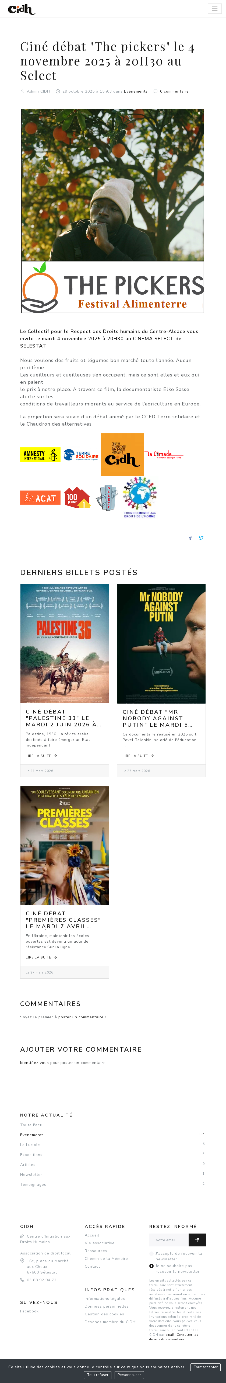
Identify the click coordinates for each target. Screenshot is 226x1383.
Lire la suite (42, 755)
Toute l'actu (32, 1125)
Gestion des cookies (104, 1314)
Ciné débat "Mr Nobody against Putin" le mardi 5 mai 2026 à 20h (155, 721)
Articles (113, 1164)
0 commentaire (174, 91)
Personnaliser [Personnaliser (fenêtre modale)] (129, 1374)
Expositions (113, 1154)
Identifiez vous (34, 1062)
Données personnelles (107, 1306)
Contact (92, 1266)
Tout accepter (205, 1367)
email (170, 1335)
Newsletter (113, 1174)
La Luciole (113, 1144)
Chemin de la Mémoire (106, 1258)
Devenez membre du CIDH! (111, 1322)
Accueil (92, 1235)
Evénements (136, 91)
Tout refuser (97, 1374)
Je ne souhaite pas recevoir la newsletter (178, 1268)
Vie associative (100, 1243)
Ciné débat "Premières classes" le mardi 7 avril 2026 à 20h (63, 923)
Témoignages (113, 1184)
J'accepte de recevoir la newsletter (179, 1256)
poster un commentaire (81, 1017)
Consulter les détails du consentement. (173, 1337)
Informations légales (105, 1298)
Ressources (96, 1250)
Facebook (29, 1311)
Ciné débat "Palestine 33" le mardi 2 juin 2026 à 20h (61, 721)
